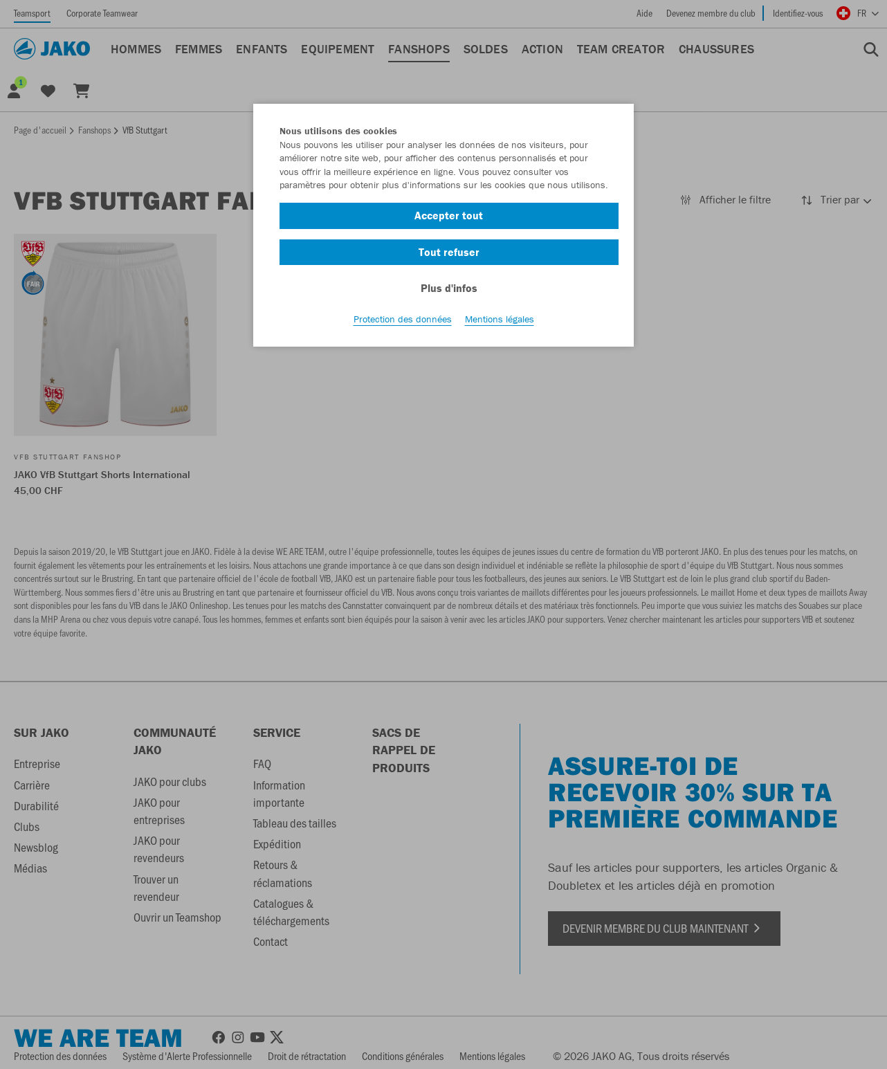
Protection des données (403, 319)
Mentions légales (499, 319)
